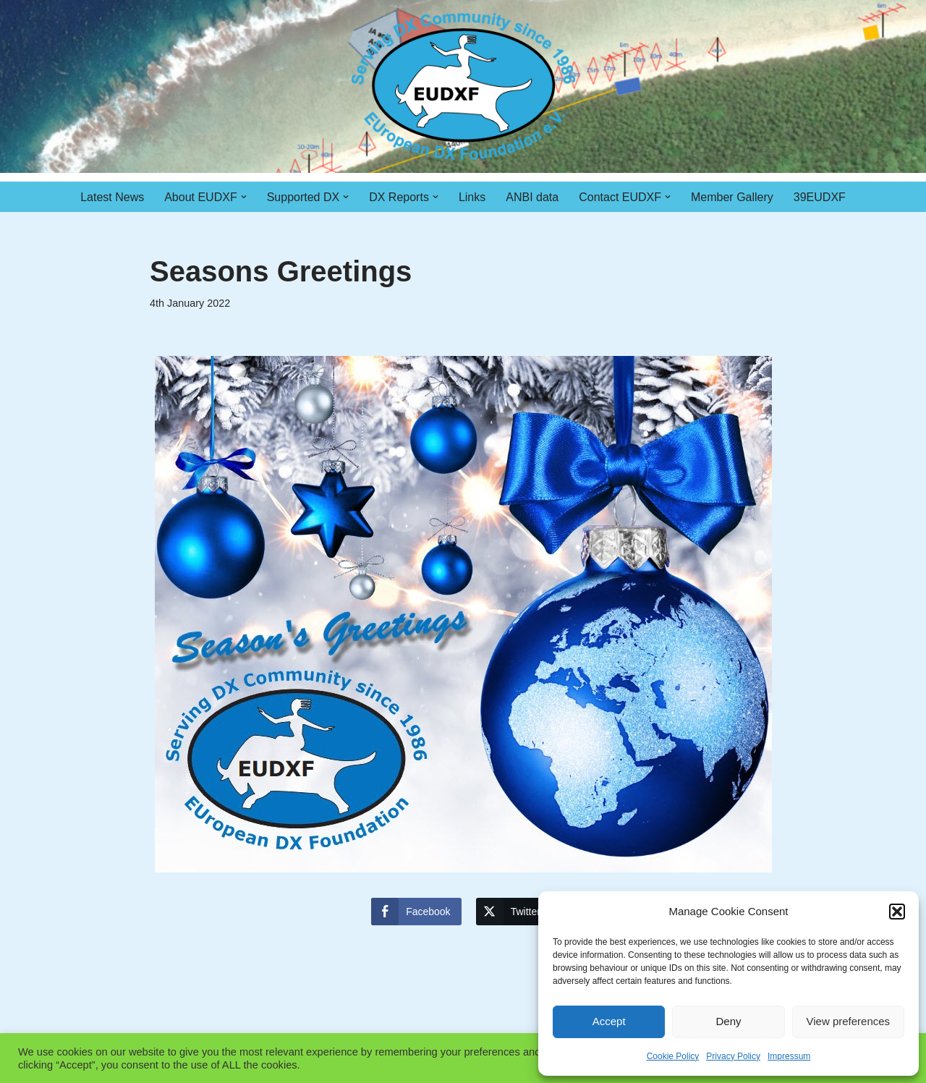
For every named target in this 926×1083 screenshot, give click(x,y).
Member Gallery (732, 197)
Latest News (112, 197)
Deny (728, 1021)
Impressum (789, 1056)
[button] (897, 911)
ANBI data (532, 197)
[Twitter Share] (513, 911)
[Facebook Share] (416, 911)
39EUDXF (820, 197)
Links (472, 197)
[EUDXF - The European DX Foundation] (463, 86)
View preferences (849, 1021)
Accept (609, 1021)
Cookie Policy (673, 1056)
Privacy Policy (733, 1056)
